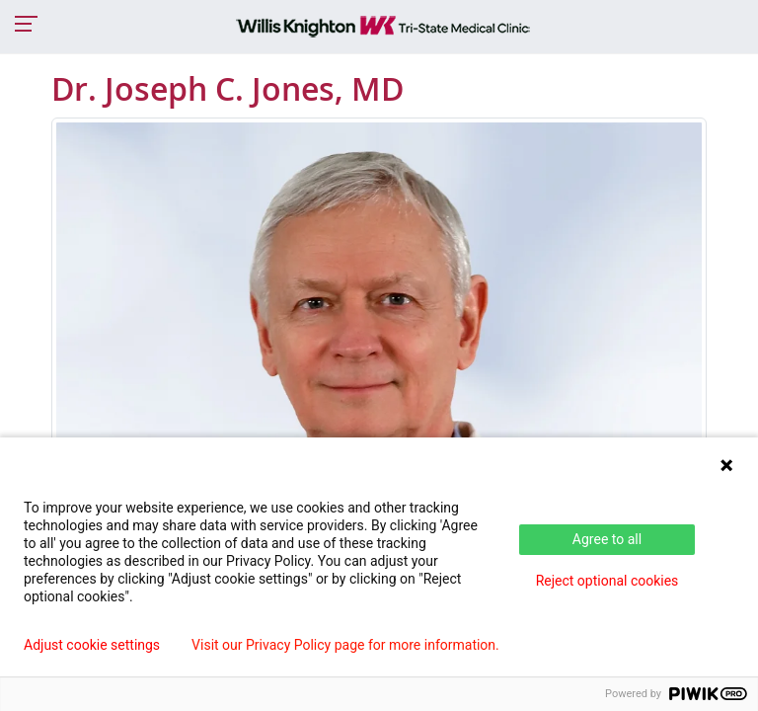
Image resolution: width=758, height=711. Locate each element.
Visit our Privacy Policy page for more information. (345, 645)
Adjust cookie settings (92, 645)
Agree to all (607, 539)
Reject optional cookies (607, 581)
